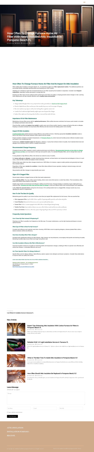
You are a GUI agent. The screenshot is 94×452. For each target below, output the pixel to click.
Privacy (79, 448)
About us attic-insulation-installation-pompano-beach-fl (65, 448)
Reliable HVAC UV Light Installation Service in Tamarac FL (47, 342)
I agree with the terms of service (15, 412)
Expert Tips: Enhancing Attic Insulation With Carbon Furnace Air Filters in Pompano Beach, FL (52, 326)
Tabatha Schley (11, 43)
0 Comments (32, 43)
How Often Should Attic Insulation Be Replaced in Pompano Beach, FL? (51, 373)
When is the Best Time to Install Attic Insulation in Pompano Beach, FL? (52, 358)
